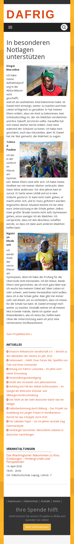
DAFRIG (30, 14)
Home (56, 501)
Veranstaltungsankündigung (25, 377)
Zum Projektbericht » (19, 334)
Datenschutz (31, 501)
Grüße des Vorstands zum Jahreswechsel (32, 382)
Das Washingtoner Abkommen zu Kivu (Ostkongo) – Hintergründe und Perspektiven (32, 458)
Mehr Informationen (37, 527)
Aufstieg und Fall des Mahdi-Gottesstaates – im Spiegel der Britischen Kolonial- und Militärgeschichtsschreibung (35, 391)
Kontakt (45, 501)
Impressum (14, 501)
